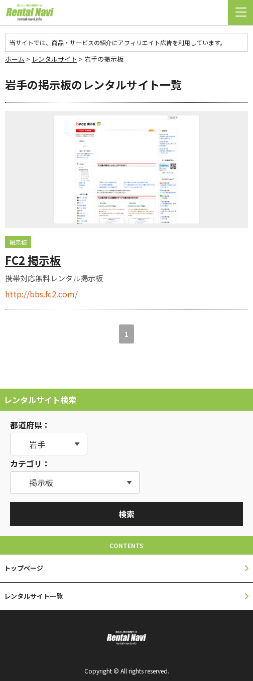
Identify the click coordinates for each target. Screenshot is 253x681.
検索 (126, 514)
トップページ (23, 568)
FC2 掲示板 (33, 260)
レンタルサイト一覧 (33, 596)
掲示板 (18, 242)
